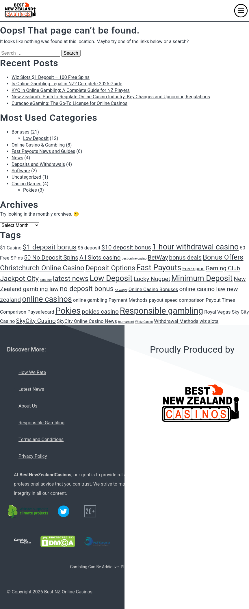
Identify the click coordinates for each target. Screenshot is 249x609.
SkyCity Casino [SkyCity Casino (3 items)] (36, 320)
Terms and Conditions (41, 439)
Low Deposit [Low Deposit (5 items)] (111, 278)
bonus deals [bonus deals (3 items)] (185, 257)
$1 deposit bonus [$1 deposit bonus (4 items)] (50, 247)
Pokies (30, 190)
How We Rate (32, 372)
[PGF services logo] (97, 541)
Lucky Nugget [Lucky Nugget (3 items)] (152, 278)
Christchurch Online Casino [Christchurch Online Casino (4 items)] (42, 268)
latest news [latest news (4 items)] (70, 279)
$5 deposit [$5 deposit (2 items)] (89, 248)
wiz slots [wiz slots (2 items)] (209, 321)
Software (21, 170)
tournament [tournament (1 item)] (126, 322)
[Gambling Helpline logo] (22, 541)
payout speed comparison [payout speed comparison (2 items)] (177, 300)
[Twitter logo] (63, 511)
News (17, 157)
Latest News (31, 389)
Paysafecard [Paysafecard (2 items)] (40, 312)
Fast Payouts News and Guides (43, 151)
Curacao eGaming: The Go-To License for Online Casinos (69, 103)
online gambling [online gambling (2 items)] (90, 300)
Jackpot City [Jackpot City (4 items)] (19, 279)
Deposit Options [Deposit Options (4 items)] (110, 268)
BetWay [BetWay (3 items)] (158, 257)
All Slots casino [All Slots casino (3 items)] (99, 257)
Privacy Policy (32, 456)
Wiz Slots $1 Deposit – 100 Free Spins (51, 77)
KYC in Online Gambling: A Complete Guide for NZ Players (71, 90)
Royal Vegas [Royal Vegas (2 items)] (217, 312)
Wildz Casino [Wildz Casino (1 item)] (144, 322)
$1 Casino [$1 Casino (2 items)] (11, 248)
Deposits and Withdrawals (38, 164)
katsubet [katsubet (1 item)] (46, 280)
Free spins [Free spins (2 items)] (193, 268)
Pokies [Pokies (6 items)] (68, 311)
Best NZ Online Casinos (68, 592)
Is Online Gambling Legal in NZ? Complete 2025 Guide (67, 83)
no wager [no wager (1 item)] (121, 290)
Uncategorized (26, 177)
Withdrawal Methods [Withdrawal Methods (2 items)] (176, 321)
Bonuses (20, 132)
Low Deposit (36, 138)
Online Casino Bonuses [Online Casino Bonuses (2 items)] (153, 289)
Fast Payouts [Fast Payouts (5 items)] (158, 267)
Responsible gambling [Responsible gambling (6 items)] (161, 311)
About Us (27, 406)
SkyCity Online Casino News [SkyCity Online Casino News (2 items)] (87, 321)
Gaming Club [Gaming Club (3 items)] (223, 268)
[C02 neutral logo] (28, 511)
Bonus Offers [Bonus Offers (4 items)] (223, 257)
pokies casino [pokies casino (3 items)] (100, 311)
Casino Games (27, 183)
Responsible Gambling (41, 422)
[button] (241, 11)
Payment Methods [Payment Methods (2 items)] (128, 300)
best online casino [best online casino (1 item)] (134, 258)
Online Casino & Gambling (38, 145)
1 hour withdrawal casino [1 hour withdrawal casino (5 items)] (195, 246)
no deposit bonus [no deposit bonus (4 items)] (87, 289)
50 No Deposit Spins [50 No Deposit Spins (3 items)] (51, 257)
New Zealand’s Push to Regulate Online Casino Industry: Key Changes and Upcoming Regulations (111, 96)
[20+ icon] (90, 511)
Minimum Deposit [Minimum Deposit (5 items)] (202, 278)
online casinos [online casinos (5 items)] (47, 299)
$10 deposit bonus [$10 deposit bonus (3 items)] (126, 247)
